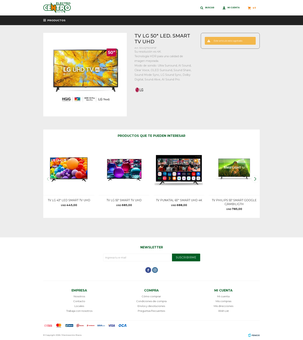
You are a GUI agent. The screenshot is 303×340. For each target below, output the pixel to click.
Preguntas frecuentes (151, 310)
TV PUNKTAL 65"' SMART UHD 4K (179, 200)
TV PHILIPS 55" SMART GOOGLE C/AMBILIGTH (234, 202)
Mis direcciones (223, 306)
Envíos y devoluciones (151, 306)
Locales (79, 306)
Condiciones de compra (151, 301)
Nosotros (79, 296)
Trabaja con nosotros (79, 310)
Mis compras (223, 301)
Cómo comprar (151, 296)
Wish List (223, 310)
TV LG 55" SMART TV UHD (124, 200)
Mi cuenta (223, 296)
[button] (255, 179)
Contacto (79, 301)
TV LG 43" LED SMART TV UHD (69, 200)
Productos (56, 20)
